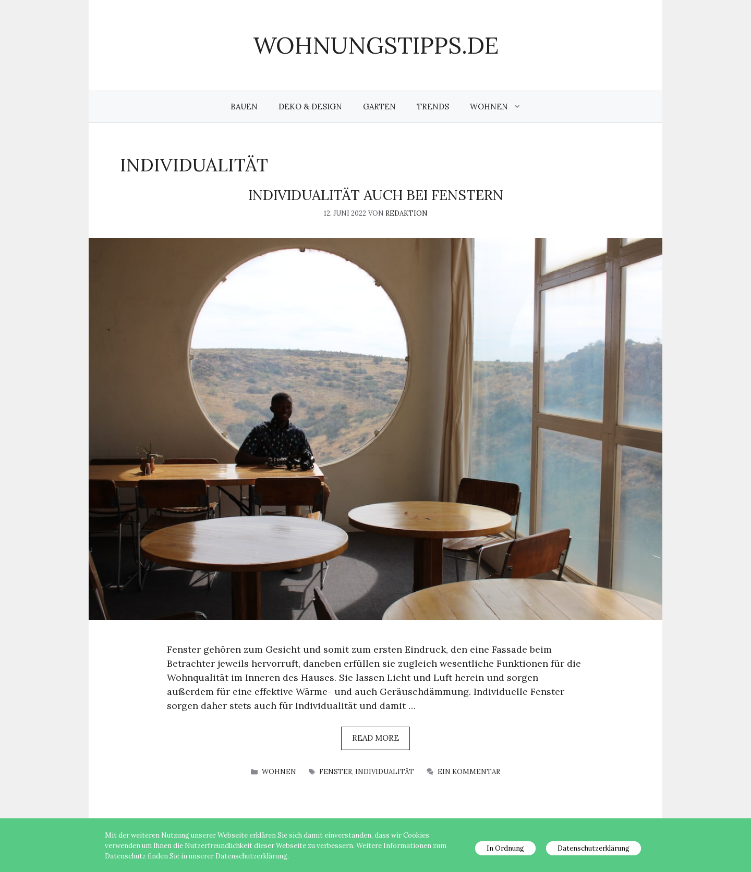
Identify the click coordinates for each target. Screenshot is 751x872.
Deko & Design (310, 106)
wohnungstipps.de (376, 45)
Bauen (244, 106)
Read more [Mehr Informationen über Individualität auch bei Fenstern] (375, 738)
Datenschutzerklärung (593, 848)
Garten (379, 106)
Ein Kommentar (469, 771)
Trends (433, 106)
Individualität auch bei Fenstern (375, 195)
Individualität (384, 771)
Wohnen (500, 106)
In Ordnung (505, 848)
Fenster (335, 771)
